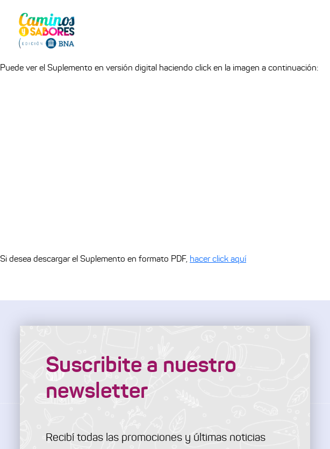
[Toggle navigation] (306, 30)
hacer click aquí (218, 259)
